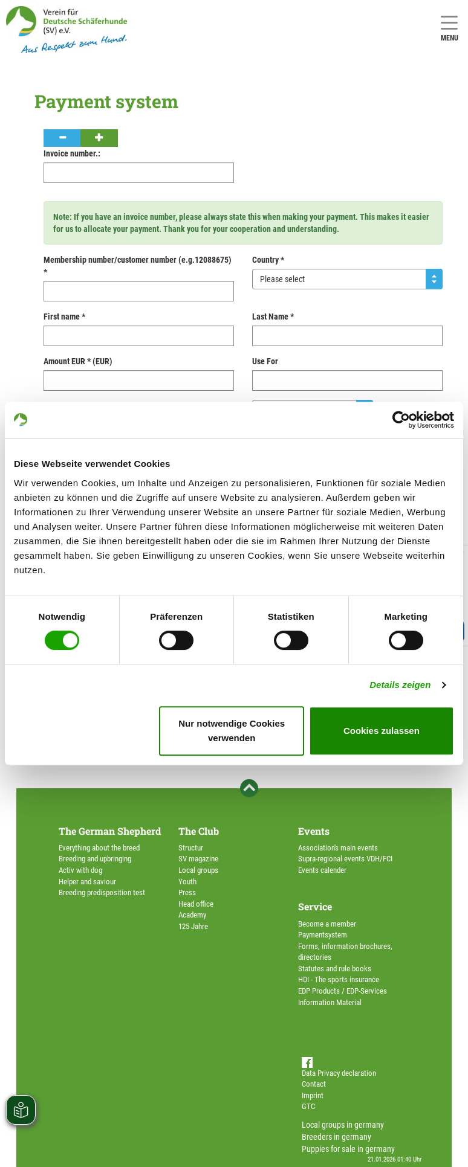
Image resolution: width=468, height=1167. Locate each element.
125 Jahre (193, 926)
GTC (308, 1106)
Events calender (322, 870)
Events (314, 831)
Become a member (327, 923)
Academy (192, 914)
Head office (195, 903)
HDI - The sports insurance (338, 979)
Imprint (312, 1095)
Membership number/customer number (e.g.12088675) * (138, 266)
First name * (64, 316)
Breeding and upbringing (95, 858)
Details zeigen (400, 685)
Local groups (198, 870)
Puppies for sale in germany (348, 1149)
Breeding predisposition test (102, 892)
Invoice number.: (72, 153)
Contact (314, 1083)
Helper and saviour (87, 881)
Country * (268, 260)
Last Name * (273, 316)
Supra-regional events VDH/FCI (345, 858)
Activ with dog (80, 870)
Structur (190, 847)
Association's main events (338, 847)
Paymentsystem (322, 934)
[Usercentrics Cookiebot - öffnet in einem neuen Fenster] (401, 420)
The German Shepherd (110, 831)
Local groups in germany (343, 1125)
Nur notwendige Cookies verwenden (231, 730)
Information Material (330, 1002)
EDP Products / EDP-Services (342, 990)
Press (187, 892)
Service (315, 906)
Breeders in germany (336, 1137)
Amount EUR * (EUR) (78, 361)
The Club (198, 831)
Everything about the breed (99, 847)
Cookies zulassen (381, 730)
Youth (187, 881)
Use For (265, 361)
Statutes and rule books (334, 968)
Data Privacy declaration (339, 1073)
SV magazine (198, 858)
